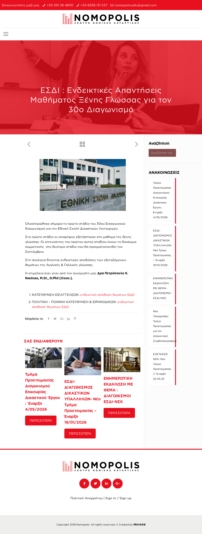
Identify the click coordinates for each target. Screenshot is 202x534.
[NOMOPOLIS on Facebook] (84, 483)
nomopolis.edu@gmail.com (135, 5)
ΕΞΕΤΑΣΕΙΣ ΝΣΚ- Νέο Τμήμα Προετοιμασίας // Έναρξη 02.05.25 (162, 366)
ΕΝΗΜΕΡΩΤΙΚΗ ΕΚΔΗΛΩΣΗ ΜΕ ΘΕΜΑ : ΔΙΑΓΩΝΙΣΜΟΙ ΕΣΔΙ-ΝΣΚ (162, 288)
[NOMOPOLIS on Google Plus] (118, 483)
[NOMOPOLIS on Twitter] (95, 483)
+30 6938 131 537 (93, 5)
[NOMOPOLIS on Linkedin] (106, 483)
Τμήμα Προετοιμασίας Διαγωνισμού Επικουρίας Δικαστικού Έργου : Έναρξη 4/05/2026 (42, 391)
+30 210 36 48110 (60, 5)
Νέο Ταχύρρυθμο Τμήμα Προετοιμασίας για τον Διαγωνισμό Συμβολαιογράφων (162, 326)
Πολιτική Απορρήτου (86, 498)
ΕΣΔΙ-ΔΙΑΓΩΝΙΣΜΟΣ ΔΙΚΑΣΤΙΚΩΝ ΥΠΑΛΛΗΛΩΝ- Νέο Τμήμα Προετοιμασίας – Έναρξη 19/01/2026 (162, 247)
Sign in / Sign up (118, 498)
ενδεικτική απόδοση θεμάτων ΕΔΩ (107, 294)
